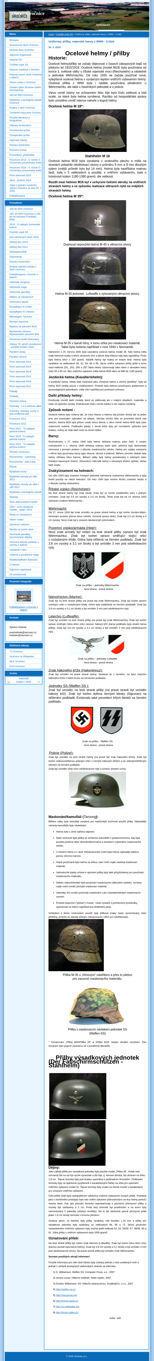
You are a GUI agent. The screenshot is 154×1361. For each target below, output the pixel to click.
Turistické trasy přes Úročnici (25, 112)
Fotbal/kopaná (17, 195)
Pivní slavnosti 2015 (20, 175)
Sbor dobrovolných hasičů (23, 501)
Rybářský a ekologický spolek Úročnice (25, 101)
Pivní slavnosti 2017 (20, 386)
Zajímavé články (18, 140)
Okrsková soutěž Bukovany (24, 339)
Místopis (14, 40)
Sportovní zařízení (19, 524)
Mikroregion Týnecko (21, 316)
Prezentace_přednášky (22, 154)
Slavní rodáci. (17, 519)
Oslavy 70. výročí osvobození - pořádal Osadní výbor (25, 345)
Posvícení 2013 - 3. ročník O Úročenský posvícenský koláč (25, 161)
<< (8, 681)
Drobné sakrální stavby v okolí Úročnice (23, 268)
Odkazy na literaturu (20, 125)
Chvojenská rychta (19, 135)
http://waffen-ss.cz (65, 1289)
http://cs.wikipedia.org (67, 1306)
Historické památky (20, 292)
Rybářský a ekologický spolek (25, 492)
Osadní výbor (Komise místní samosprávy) (25, 88)
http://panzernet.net (66, 1295)
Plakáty (13, 391)
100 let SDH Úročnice (21, 95)
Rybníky (14, 497)
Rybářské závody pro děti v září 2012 (24, 486)
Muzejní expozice (19, 321)
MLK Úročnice (17, 661)
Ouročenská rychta (20, 130)
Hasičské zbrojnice (20, 282)
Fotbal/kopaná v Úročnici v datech (24, 276)
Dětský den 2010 (19, 242)
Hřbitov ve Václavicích (21, 296)
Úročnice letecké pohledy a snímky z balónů (24, 543)
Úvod (51, 34)
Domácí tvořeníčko (20, 145)
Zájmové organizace (20, 54)
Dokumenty (16, 256)
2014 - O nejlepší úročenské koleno (25, 226)
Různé (13, 466)
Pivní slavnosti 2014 (20, 371)
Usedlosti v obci (18, 549)
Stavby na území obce (22, 529)
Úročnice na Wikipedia (22, 656)
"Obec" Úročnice (26, 13)
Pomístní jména (18, 150)
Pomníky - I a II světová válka (25, 406)
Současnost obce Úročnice (24, 45)
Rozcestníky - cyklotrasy (23, 456)
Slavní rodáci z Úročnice (23, 82)
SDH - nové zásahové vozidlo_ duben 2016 (21, 508)
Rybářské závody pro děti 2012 (23, 478)
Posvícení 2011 (18, 418)
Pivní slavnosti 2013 (20, 366)
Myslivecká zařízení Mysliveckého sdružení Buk (24, 333)
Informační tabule (19, 301)
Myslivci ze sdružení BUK (23, 326)
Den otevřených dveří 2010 (24, 237)
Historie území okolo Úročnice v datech (26, 76)
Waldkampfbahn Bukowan (24, 559)
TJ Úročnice (16, 651)
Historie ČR (16, 59)
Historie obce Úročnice (22, 49)
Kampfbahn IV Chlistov (22, 311)
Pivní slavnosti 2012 (20, 361)
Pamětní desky (18, 351)
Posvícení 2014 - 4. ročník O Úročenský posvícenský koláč (25, 169)
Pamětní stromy (18, 356)
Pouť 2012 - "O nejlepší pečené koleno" (22, 430)
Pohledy (14, 396)
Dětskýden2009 (18, 251)
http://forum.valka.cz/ (67, 1312)
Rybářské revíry (18, 471)
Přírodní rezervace (19, 451)
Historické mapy (18, 287)
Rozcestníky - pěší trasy (23, 461)
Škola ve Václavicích (21, 514)
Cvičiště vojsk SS (64, 34)
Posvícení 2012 (18, 423)
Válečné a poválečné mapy (24, 554)
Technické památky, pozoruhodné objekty (21, 536)
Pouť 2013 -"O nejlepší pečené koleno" (22, 438)
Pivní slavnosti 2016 (20, 381)
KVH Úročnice (17, 666)
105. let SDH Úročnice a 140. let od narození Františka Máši (25, 216)
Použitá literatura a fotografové (20, 119)
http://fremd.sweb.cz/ (67, 1300)
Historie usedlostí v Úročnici (25, 69)
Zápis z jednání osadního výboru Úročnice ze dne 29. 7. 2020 (26, 188)
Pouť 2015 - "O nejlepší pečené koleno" (22, 445)
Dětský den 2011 (19, 246)
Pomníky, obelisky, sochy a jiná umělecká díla (24, 412)
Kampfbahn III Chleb (21, 306)
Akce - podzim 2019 (20, 180)
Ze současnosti (18, 574)
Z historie (15, 564)
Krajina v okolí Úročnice (22, 107)
